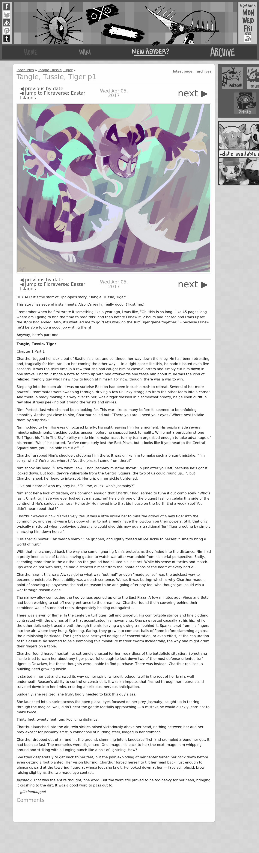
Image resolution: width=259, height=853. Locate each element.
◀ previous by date (41, 88)
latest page (182, 71)
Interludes (25, 70)
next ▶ (193, 93)
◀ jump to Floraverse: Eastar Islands (52, 95)
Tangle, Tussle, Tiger (55, 70)
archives (204, 71)
